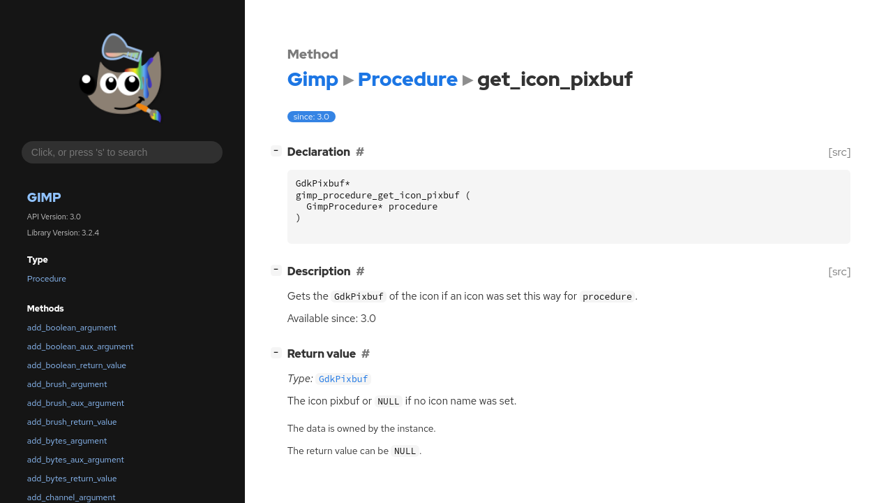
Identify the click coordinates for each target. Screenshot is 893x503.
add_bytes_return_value (72, 478)
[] (278, 150)
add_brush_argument (67, 384)
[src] (839, 152)
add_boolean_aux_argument (80, 346)
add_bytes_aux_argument (75, 459)
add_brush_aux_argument (75, 403)
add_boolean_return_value (76, 365)
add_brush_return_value (72, 422)
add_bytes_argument (67, 440)
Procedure (46, 278)
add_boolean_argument (72, 327)
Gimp (44, 197)
